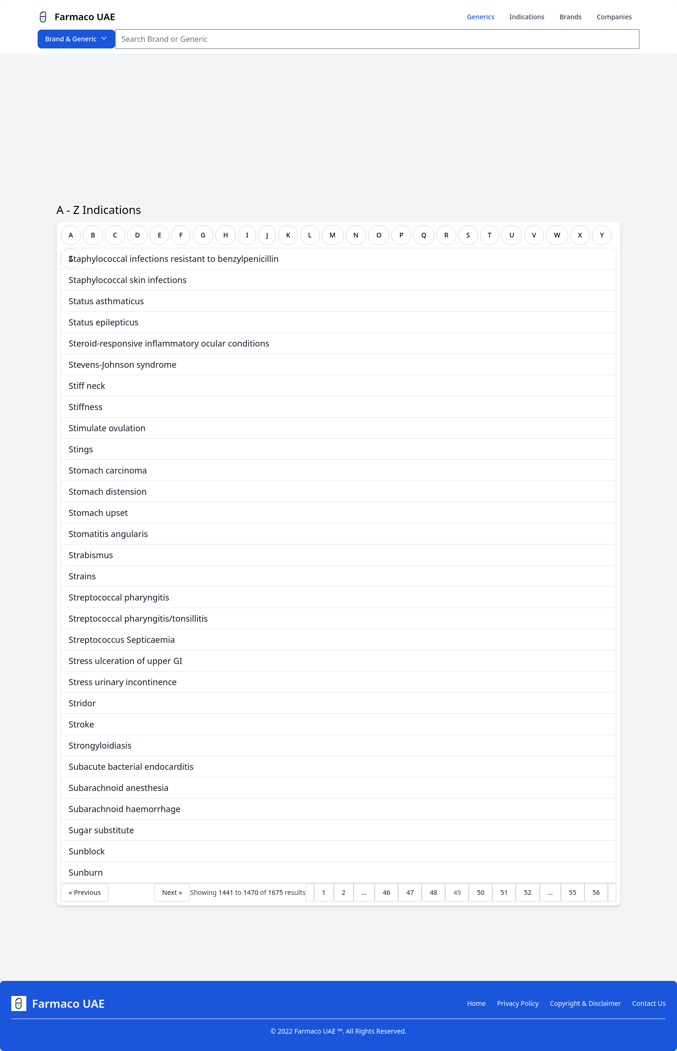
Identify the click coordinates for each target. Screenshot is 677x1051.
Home (476, 1003)
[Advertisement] (338, 124)
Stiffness (85, 406)
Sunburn (86, 872)
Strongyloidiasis (100, 745)
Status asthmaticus (106, 301)
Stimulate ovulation (107, 428)
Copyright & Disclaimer (585, 1003)
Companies (614, 16)
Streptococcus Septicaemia (122, 639)
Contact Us (649, 1003)
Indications (527, 16)
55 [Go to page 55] (572, 892)
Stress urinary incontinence (123, 681)
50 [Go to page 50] (480, 892)
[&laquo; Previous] (310, 892)
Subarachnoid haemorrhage (125, 808)
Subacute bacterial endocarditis (131, 766)
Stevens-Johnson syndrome (122, 364)
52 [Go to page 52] (527, 892)
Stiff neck (87, 385)
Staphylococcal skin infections (128, 279)
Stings (81, 449)
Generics (480, 16)
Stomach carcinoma (108, 470)
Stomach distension (108, 491)
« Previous (85, 892)
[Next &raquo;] (612, 892)
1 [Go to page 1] (324, 892)
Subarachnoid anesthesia (119, 787)
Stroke (81, 724)
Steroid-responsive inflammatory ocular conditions (169, 343)
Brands (570, 16)
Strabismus (91, 555)
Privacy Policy (517, 1003)
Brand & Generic (76, 38)
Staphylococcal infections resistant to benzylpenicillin (174, 258)
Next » (172, 892)
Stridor (82, 703)
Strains (82, 576)
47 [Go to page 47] (410, 892)
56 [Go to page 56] (596, 892)
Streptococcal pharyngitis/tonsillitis (138, 618)
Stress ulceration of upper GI (125, 660)
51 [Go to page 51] (504, 892)
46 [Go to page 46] (386, 892)
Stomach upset (98, 512)
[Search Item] (377, 39)
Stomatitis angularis (108, 533)
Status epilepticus (104, 322)
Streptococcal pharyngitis (119, 597)
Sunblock (87, 851)
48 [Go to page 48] (433, 892)
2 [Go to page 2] (344, 892)
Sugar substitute (101, 830)
